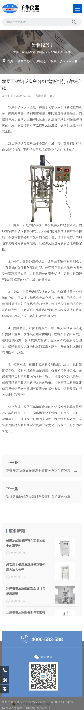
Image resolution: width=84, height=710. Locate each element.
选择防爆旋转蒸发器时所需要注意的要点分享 (38, 506)
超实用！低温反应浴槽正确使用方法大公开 (25, 587)
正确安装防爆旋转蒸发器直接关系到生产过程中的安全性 (42, 480)
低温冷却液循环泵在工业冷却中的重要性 (25, 563)
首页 (10, 61)
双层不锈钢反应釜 (20, 143)
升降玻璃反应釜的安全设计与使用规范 (25, 611)
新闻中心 (24, 61)
